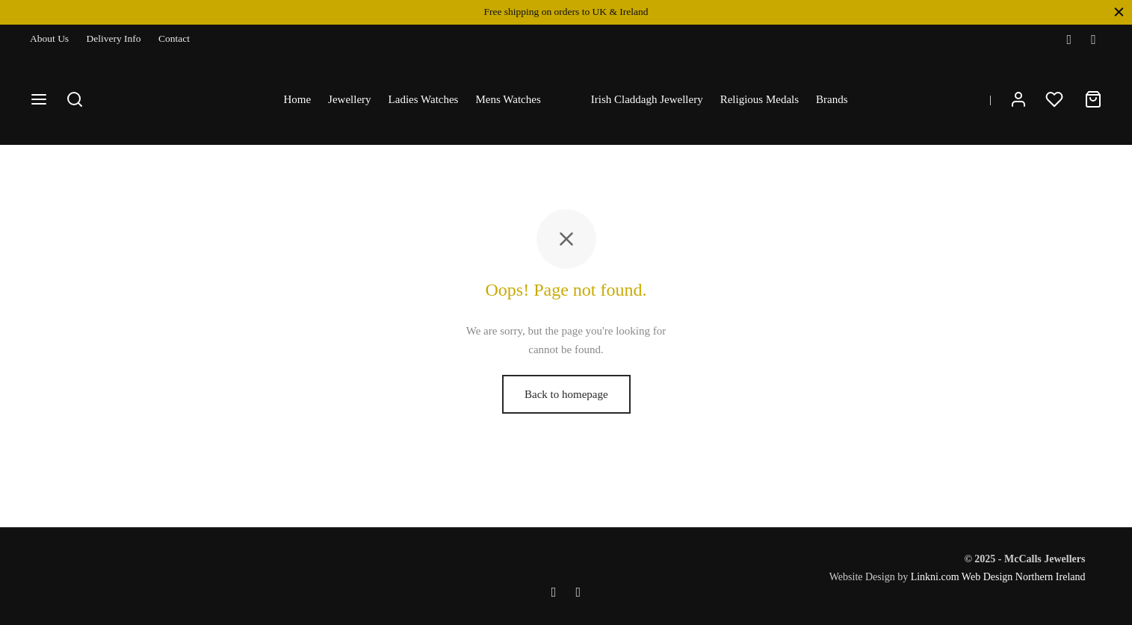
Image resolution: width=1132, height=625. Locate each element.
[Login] (1018, 99)
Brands (832, 99)
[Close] (1119, 11)
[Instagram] (1093, 39)
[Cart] (1093, 99)
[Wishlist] (1055, 99)
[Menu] (39, 99)
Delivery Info (114, 38)
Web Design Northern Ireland (1024, 576)
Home (297, 99)
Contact (174, 38)
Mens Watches (507, 99)
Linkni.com (935, 576)
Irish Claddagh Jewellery (647, 99)
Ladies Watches (424, 99)
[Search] (75, 99)
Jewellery (349, 99)
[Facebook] (1068, 39)
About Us (49, 38)
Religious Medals (759, 99)
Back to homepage (566, 405)
